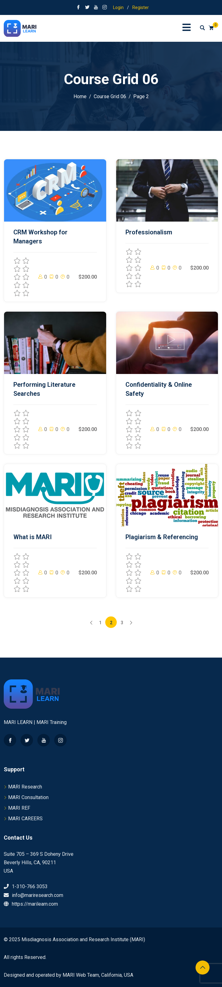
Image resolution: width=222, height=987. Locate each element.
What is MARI (32, 537)
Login (118, 7)
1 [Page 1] (100, 622)
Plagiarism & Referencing (161, 537)
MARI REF (19, 808)
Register (140, 7)
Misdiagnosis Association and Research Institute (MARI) (83, 939)
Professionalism (148, 232)
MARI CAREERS (25, 819)
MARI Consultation (28, 797)
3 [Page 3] (122, 622)
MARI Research (25, 787)
